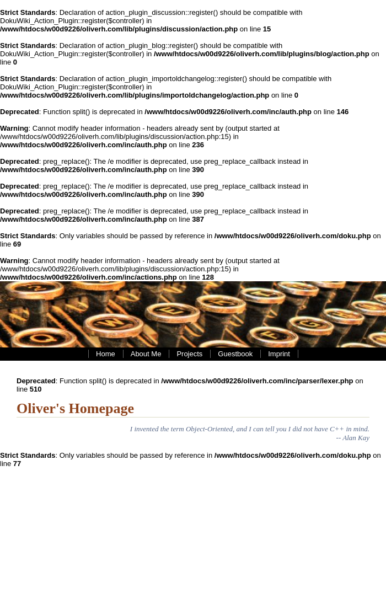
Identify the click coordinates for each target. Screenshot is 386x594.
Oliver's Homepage (75, 408)
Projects (189, 354)
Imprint (279, 354)
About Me (146, 354)
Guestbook (235, 354)
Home (105, 354)
